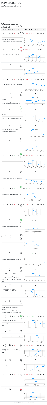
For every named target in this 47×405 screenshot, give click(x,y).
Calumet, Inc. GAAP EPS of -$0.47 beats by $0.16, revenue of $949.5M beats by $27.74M (21, 108)
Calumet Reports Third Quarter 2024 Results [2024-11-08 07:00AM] (9, 131)
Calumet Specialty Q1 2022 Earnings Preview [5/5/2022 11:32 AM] (9, 289)
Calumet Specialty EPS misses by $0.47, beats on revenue (21, 330)
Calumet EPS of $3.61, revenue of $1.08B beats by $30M (21, 64)
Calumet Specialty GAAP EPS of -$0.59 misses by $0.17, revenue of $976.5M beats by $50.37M (21, 171)
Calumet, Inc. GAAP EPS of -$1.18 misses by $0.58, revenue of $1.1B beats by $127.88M (21, 124)
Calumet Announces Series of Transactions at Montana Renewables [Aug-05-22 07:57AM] (11, 279)
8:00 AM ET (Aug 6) (5, 331)
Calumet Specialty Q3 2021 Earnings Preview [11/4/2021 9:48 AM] (9, 320)
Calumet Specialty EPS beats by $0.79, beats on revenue (21, 316)
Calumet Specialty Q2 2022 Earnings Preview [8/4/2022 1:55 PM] (9, 273)
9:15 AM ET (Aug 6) (5, 388)
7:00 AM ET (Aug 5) (5, 269)
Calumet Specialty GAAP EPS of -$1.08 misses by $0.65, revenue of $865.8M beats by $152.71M (21, 300)
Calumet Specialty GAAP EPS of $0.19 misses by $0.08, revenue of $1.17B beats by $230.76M (21, 252)
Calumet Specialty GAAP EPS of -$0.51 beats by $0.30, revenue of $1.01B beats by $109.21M (21, 155)
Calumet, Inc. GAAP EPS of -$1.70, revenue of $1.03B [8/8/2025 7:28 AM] (9, 83)
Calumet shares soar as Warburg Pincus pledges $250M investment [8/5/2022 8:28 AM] (11, 276)
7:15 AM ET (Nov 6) (5, 374)
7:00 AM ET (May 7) (5, 345)
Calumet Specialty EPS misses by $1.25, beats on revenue (21, 345)
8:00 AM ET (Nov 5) (5, 316)
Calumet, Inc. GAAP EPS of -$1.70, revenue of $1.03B (21, 78)
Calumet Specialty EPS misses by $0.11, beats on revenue (21, 373)
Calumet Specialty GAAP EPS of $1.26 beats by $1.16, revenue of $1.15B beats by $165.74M (21, 188)
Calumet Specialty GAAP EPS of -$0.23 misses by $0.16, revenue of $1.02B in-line (21, 204)
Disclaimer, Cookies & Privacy (22, 402)
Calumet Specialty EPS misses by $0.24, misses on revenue (21, 388)
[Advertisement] (23, 13)
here (7, 21)
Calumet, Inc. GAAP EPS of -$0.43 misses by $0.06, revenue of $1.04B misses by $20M (21, 49)
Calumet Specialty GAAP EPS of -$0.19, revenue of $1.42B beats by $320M (21, 269)
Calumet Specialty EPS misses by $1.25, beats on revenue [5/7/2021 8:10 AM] (10, 349)
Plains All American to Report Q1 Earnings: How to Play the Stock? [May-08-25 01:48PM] (11, 102)
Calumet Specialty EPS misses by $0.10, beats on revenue (21, 359)
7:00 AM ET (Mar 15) (5, 236)
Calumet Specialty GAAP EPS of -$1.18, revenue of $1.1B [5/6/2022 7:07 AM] (10, 290)
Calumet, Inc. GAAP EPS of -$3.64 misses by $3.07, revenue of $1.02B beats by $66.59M (21, 33)
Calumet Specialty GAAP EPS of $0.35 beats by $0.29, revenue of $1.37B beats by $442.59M (21, 219)
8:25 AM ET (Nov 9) (5, 253)
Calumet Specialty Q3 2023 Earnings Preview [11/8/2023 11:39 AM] (9, 193)
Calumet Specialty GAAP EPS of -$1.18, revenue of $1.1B (21, 284)
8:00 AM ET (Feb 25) (5, 301)
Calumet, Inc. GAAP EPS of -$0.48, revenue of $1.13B (21, 139)
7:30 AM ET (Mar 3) (5, 360)
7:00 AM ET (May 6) (5, 285)
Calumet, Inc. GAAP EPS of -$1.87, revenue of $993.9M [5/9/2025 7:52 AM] (10, 97)
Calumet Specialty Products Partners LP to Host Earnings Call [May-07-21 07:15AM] (10, 350)
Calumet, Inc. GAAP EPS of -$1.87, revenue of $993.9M (21, 93)
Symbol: (1, 20)
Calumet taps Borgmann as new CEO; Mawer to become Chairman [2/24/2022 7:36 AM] (11, 307)
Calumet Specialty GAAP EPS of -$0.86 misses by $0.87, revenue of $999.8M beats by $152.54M (21, 236)
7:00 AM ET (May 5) (5, 220)
